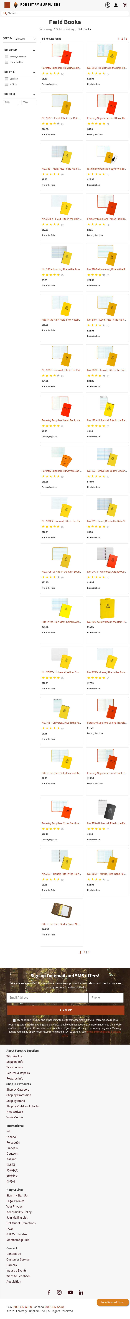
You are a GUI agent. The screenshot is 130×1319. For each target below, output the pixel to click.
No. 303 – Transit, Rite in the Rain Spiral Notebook (74, 874)
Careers (11, 1265)
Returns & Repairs (18, 1073)
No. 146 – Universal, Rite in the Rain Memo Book (73, 722)
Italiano (11, 1159)
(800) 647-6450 (54, 1307)
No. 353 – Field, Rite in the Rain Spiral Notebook (73, 168)
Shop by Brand (15, 1101)
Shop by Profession (18, 1095)
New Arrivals (14, 1112)
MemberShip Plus (17, 1240)
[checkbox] (6, 56)
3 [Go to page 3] (126, 39)
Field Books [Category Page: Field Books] (65, 22)
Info (8, 1131)
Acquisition (13, 1282)
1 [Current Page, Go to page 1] (118, 39)
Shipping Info (14, 1062)
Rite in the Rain (93, 84)
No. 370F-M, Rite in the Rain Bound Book (69, 571)
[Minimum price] (11, 102)
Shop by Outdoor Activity (22, 1106)
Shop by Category (17, 1089)
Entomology (45, 29)
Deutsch (11, 1153)
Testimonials (14, 1067)
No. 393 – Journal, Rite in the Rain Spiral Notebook (75, 269)
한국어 (10, 1181)
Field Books (84, 29)
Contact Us (13, 1254)
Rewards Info (14, 1078)
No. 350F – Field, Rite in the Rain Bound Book (72, 118)
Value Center (14, 1117)
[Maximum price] (29, 102)
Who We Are (14, 1056)
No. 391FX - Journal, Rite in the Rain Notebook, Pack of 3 (78, 521)
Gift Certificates (16, 1234)
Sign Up (66, 1010)
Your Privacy (14, 1206)
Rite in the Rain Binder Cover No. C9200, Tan (71, 924)
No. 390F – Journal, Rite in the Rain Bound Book (73, 370)
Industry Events (16, 1270)
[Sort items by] (25, 39)
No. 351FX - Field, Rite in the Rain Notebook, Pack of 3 (77, 219)
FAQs (9, 1229)
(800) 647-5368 (22, 1307)
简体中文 (12, 1170)
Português (13, 1142)
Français (12, 1148)
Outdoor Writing (65, 29)
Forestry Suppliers (49, 84)
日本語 (10, 1165)
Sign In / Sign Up (16, 1195)
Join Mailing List (16, 1217)
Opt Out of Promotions (21, 1223)
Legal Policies (15, 1201)
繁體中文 (12, 1176)
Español (11, 1137)
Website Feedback (18, 1276)
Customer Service (18, 1259)
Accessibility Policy (19, 1212)
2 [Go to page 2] (122, 39)
